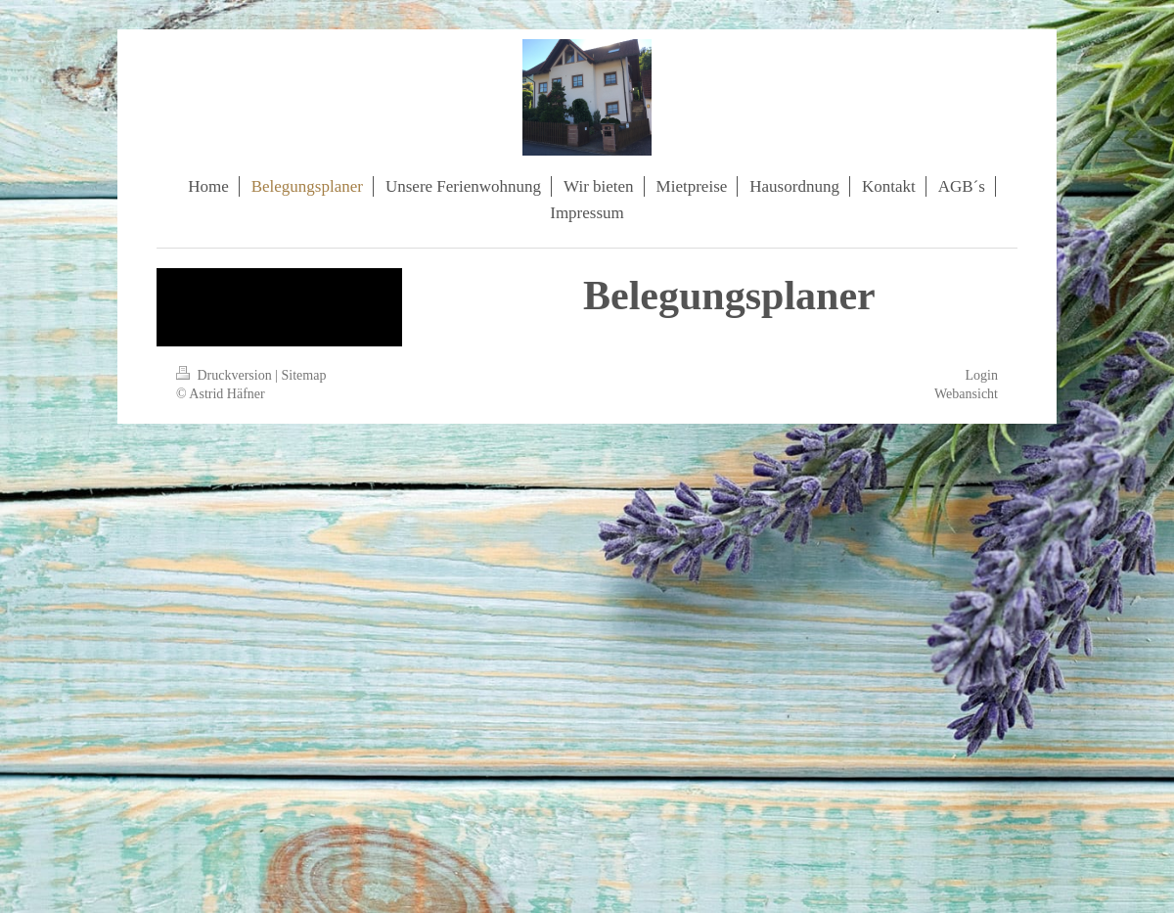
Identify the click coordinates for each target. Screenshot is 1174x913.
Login (982, 375)
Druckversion (225, 375)
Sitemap (304, 375)
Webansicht (966, 394)
